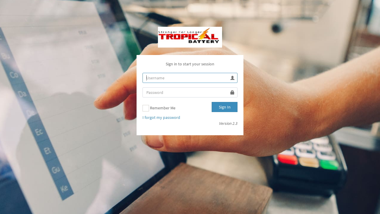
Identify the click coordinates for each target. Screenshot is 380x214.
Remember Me (158, 108)
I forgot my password (161, 117)
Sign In (225, 107)
